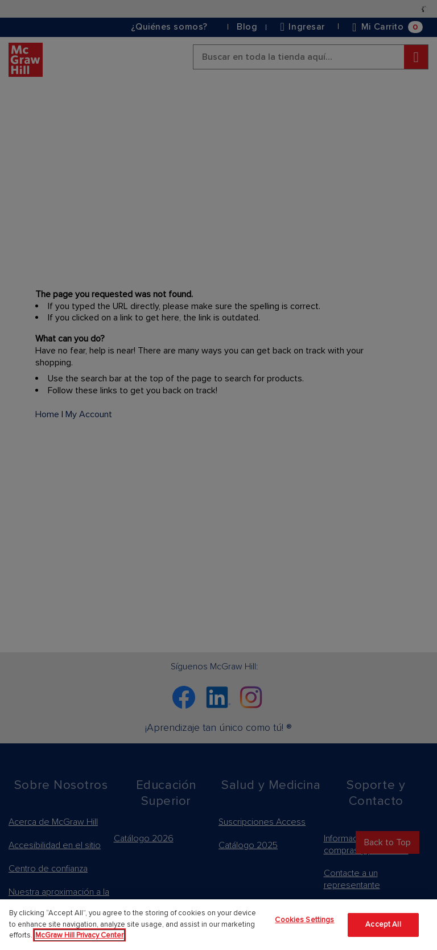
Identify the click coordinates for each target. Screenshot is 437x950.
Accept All (383, 924)
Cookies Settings (304, 919)
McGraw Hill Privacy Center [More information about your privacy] (79, 935)
